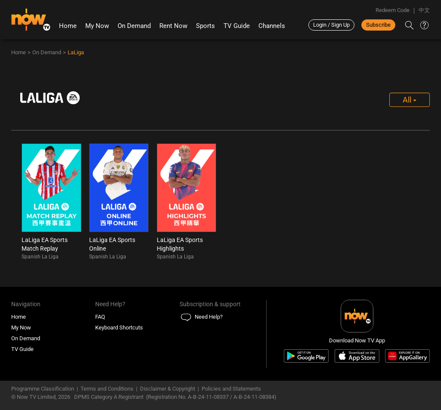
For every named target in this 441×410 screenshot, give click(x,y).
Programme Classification (42, 388)
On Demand (134, 26)
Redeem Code (393, 10)
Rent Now (173, 26)
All (409, 99)
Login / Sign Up (331, 25)
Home (68, 26)
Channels (271, 26)
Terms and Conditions (107, 388)
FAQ (100, 317)
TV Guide (237, 26)
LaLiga (76, 52)
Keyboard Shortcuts (119, 327)
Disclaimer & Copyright (167, 388)
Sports (205, 26)
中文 (424, 10)
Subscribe (378, 25)
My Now (97, 26)
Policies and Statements (231, 388)
